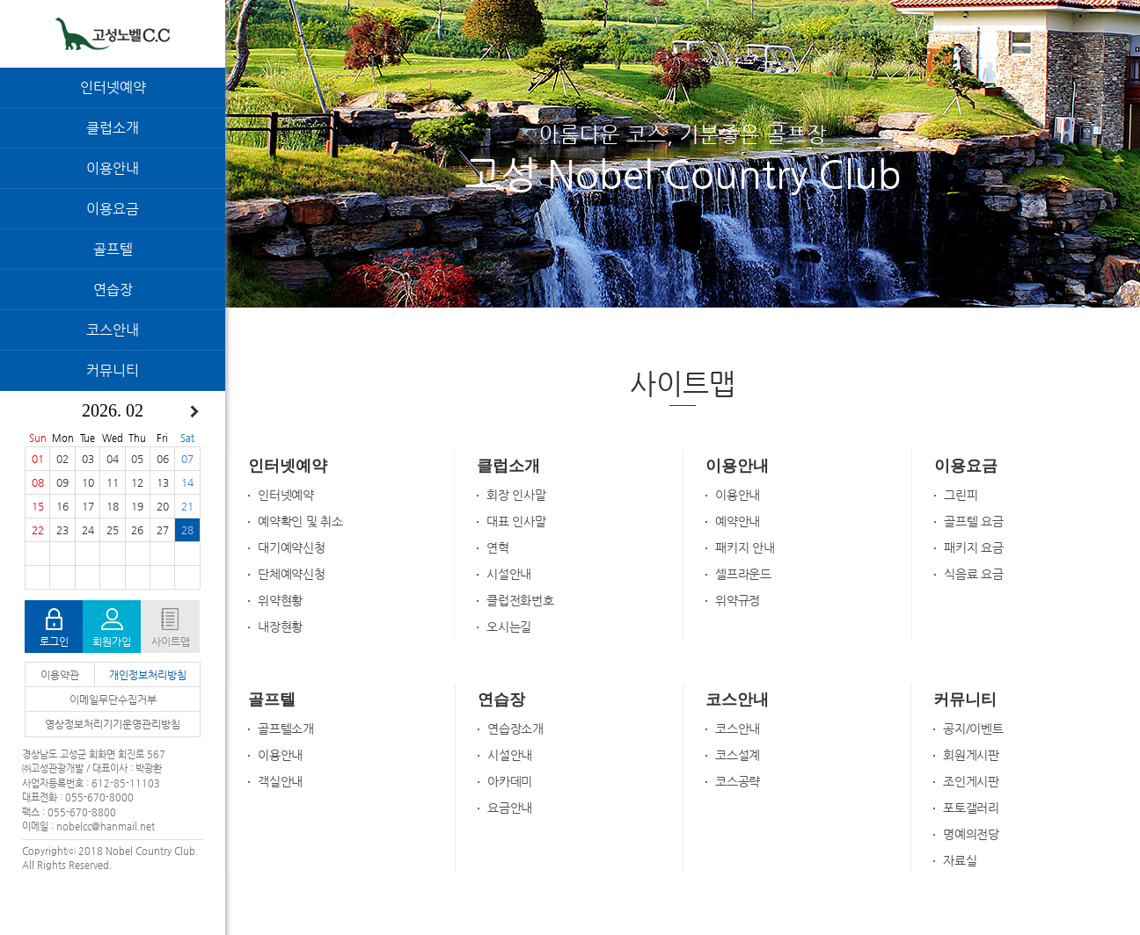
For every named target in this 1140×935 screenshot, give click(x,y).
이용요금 (112, 208)
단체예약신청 (291, 574)
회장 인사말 (516, 495)
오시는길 (508, 627)
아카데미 (509, 781)
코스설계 (737, 755)
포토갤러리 (971, 808)
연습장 (113, 289)
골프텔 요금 (974, 521)
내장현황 (280, 627)
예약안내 (737, 521)
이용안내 (112, 168)
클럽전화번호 (520, 600)
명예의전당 (971, 834)
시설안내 (508, 574)
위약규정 (737, 600)
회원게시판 (971, 755)
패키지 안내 (745, 547)
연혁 (497, 547)
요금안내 (509, 808)
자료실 (959, 860)
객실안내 (280, 781)
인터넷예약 (113, 87)
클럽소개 (112, 128)
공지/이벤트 (973, 728)
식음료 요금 (974, 574)
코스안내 (112, 330)
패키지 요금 (974, 547)
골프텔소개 (286, 728)
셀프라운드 (743, 574)
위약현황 (280, 600)
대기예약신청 (291, 547)
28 (187, 530)
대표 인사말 (516, 521)
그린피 (960, 495)
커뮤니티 (112, 370)
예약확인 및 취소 (300, 521)
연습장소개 (515, 728)
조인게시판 (971, 781)
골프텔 (113, 249)
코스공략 (737, 781)
